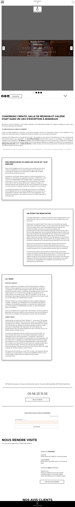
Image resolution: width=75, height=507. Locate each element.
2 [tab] (36, 93)
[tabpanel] (37, 48)
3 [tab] (39, 93)
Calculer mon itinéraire (52, 481)
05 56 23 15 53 (37, 393)
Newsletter (15, 96)
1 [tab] (34, 93)
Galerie (22, 140)
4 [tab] (41, 93)
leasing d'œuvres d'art (8, 144)
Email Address (20, 419)
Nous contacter (37, 399)
